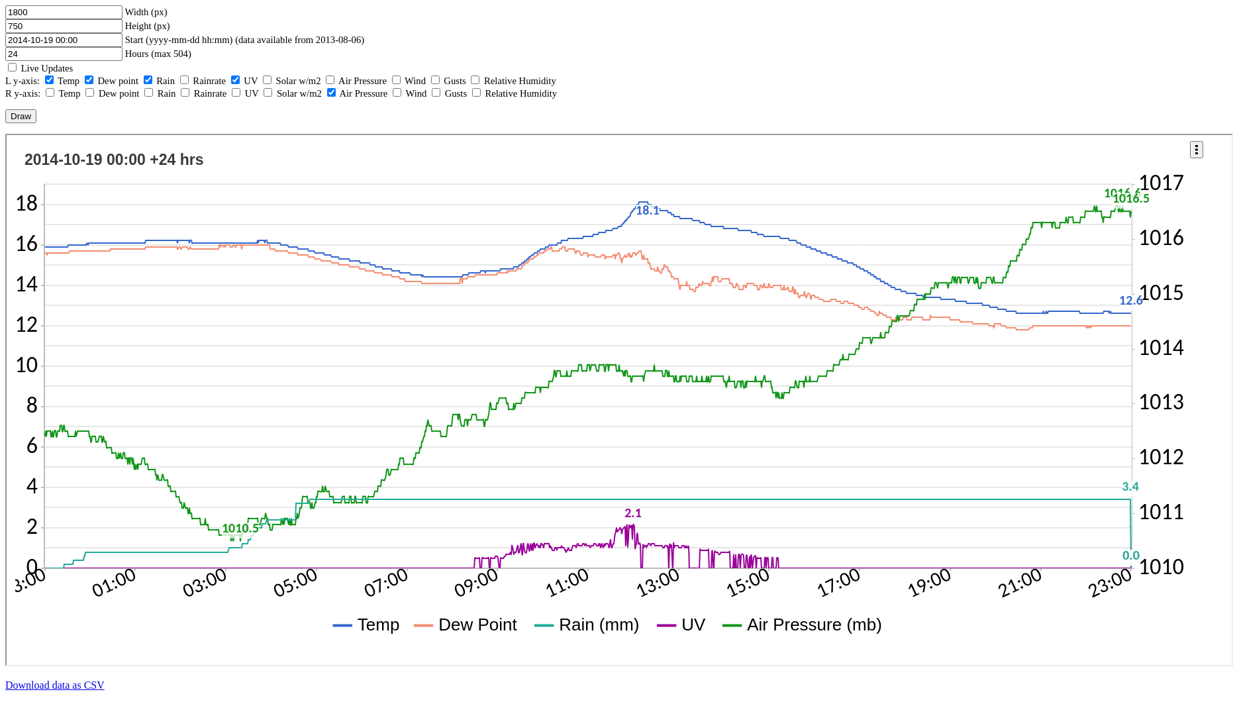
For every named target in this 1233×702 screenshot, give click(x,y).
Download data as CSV (55, 685)
